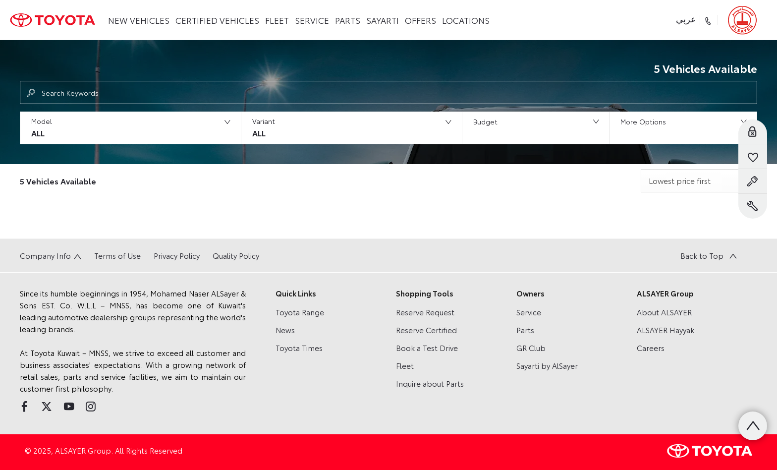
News (285, 329)
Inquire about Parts (430, 383)
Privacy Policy (177, 255)
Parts (525, 329)
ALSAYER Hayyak (665, 329)
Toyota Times (299, 347)
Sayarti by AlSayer (547, 365)
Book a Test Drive (427, 347)
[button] (130, 128)
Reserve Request (425, 311)
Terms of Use (117, 255)
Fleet (405, 365)
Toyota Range (300, 311)
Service (528, 311)
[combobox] (699, 180)
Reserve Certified (426, 329)
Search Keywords (70, 93)
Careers (651, 347)
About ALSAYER (664, 311)
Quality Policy (236, 255)
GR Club (531, 347)
